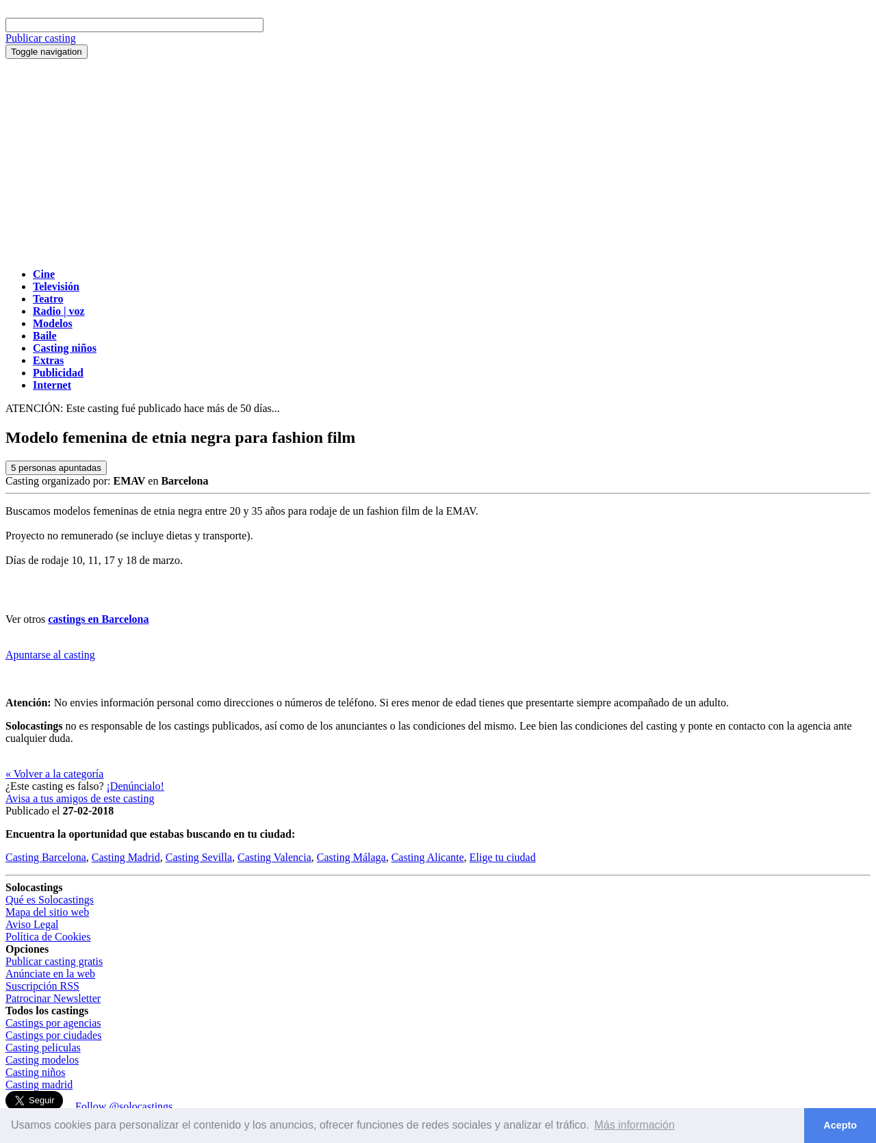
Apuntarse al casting (50, 654)
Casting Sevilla (199, 857)
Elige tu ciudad (502, 857)
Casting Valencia (274, 857)
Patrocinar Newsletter (53, 998)
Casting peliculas (43, 1047)
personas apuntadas (56, 468)
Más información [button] (635, 1125)
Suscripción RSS (42, 986)
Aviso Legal (31, 924)
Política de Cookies (47, 936)
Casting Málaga (351, 857)
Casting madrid (39, 1084)
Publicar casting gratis (54, 961)
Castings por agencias (53, 1023)
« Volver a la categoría (54, 774)
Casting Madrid (126, 857)
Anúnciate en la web (50, 973)
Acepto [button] (840, 1125)
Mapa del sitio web (47, 912)
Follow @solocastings (123, 1106)
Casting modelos (42, 1060)
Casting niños (35, 1072)
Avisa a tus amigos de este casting (79, 798)
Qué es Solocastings (49, 900)
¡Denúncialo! (135, 786)
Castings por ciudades (53, 1035)
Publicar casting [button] (40, 38)
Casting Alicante (427, 857)
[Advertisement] (438, 161)
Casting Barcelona (45, 857)
